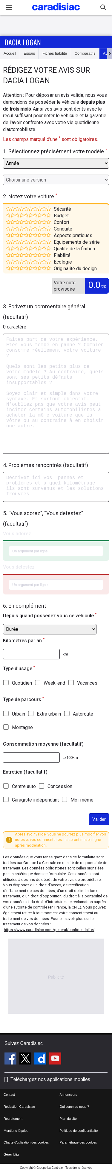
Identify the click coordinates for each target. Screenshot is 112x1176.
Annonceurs (68, 1094)
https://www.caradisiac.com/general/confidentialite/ (49, 929)
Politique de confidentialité (79, 1130)
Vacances (87, 683)
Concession (59, 786)
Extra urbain (49, 714)
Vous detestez (19, 567)
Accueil (10, 53)
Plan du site (68, 1118)
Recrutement (13, 1118)
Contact (9, 1094)
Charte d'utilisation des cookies (26, 1142)
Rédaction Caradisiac (19, 1106)
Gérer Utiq (11, 1154)
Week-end (54, 683)
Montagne (22, 727)
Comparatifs (85, 53)
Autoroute (83, 714)
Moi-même (81, 800)
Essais (29, 53)
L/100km (70, 757)
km (65, 654)
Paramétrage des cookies (78, 1142)
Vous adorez (17, 533)
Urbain (18, 714)
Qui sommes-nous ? (74, 1106)
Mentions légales (16, 1130)
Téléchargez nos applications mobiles (50, 1079)
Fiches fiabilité (54, 53)
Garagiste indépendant (35, 800)
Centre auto (24, 786)
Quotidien (22, 683)
